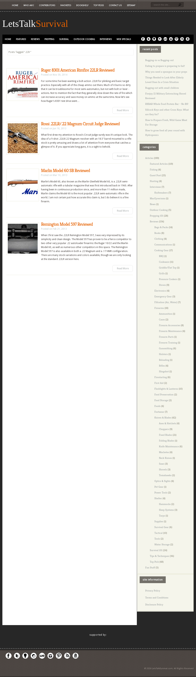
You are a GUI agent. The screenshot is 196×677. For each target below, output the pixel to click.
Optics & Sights (162, 481)
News (153, 204)
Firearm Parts (166, 336)
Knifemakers (161, 192)
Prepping (49, 39)
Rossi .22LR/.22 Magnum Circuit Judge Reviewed (80, 123)
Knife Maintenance (169, 446)
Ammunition (165, 313)
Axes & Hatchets (167, 423)
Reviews (35, 39)
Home (15, 5)
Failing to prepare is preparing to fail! (165, 66)
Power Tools (160, 492)
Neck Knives (165, 458)
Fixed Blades (165, 435)
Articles (149, 158)
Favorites (65, 5)
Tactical (158, 533)
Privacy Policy (152, 590)
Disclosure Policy (154, 604)
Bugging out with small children (162, 87)
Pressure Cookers (168, 279)
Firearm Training (168, 342)
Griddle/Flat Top (167, 267)
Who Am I (29, 5)
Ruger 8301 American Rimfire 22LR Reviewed (78, 70)
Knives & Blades (162, 417)
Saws (161, 463)
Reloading (164, 360)
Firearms (159, 308)
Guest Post (155, 175)
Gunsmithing (165, 348)
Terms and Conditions (156, 597)
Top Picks (99, 5)
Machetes (164, 452)
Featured (21, 39)
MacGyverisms (157, 198)
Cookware (164, 262)
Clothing (158, 238)
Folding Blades (166, 440)
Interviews (106, 39)
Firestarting (160, 377)
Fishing (154, 169)
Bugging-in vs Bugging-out (159, 60)
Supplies (158, 521)
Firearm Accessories (169, 325)
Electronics (160, 290)
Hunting (154, 181)
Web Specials (124, 39)
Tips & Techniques (159, 556)
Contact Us (115, 5)
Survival (52, 24)
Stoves (162, 285)
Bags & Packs (161, 227)
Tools (157, 538)
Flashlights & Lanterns (166, 388)
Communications (163, 244)
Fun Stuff (150, 567)
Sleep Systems (166, 510)
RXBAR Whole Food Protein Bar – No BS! (166, 104)
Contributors (47, 5)
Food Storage (161, 400)
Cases (162, 319)
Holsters (163, 354)
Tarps (162, 515)
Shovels (163, 469)
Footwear (159, 411)
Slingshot (164, 371)
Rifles (162, 365)
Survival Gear (161, 527)
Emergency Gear (163, 296)
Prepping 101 (156, 215)
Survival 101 (156, 550)
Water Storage (162, 544)
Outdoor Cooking (84, 39)
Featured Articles (159, 163)
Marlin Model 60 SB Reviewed (65, 170)
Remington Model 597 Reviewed (67, 224)
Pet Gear (158, 486)
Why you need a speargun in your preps (166, 71)
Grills (162, 273)
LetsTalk (19, 24)
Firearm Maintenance (170, 331)
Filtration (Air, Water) (165, 302)
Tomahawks (165, 475)
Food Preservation (163, 394)
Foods (157, 406)
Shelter (158, 498)
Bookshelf (82, 5)
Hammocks (165, 504)
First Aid (159, 383)
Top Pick (154, 561)
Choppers (164, 429)
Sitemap (131, 5)
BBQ (161, 256)
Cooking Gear (161, 250)
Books (157, 233)
